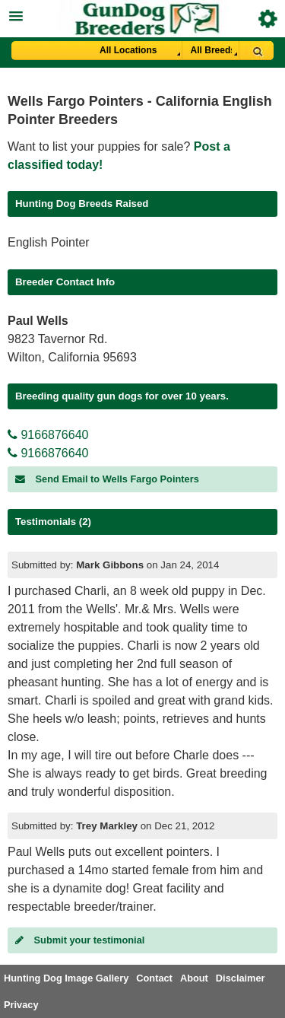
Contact (154, 978)
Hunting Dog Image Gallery (66, 978)
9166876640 (48, 434)
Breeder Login (267, 18)
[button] (142, 14)
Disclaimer (240, 978)
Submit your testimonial (79, 940)
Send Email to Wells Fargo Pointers (107, 479)
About (194, 978)
